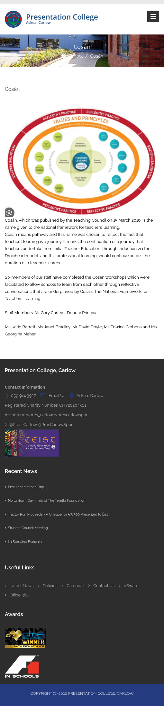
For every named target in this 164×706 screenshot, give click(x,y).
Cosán (97, 56)
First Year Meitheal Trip (24, 487)
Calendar (73, 585)
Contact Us (101, 585)
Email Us (57, 395)
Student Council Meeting (26, 528)
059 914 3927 (23, 395)
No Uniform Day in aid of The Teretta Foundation (45, 500)
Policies (48, 585)
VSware (129, 585)
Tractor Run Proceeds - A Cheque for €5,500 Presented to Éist (56, 514)
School (75, 56)
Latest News (19, 585)
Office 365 (17, 595)
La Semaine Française (24, 542)
